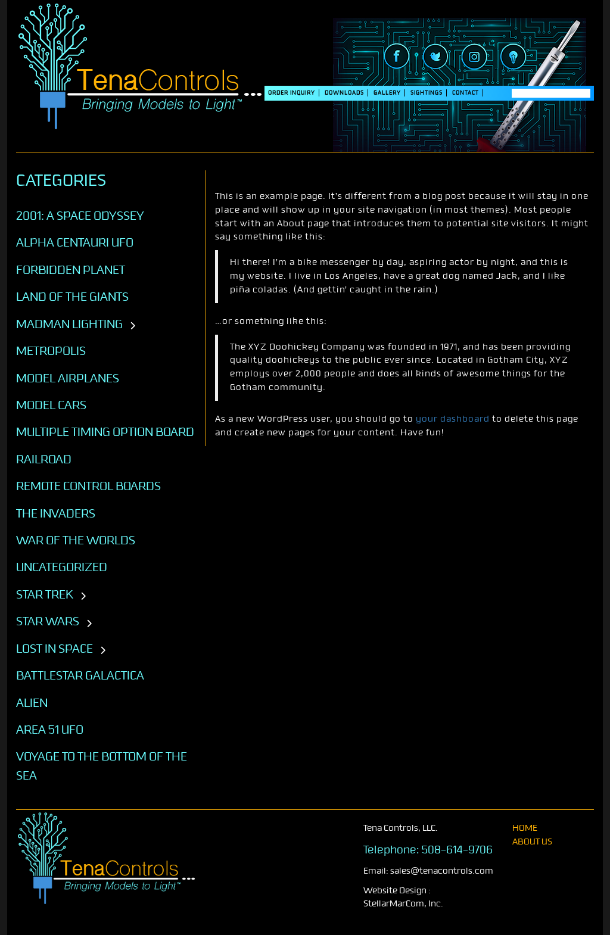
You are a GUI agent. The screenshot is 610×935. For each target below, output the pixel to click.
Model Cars (51, 405)
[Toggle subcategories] (132, 326)
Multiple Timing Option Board (105, 432)
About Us (532, 841)
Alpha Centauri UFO (74, 242)
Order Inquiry (291, 92)
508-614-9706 (457, 850)
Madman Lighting (69, 324)
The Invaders (55, 513)
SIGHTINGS (426, 92)
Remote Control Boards (88, 486)
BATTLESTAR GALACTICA (80, 675)
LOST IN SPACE (54, 648)
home (524, 828)
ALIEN (32, 702)
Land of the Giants (72, 296)
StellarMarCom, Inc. (403, 903)
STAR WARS (47, 621)
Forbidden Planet (70, 270)
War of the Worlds (75, 540)
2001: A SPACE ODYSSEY (80, 215)
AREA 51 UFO (49, 729)
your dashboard (453, 419)
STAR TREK (44, 594)
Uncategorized (61, 567)
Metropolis (51, 351)
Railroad (43, 459)
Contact (465, 92)
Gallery (387, 92)
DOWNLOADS (344, 92)
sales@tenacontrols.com (441, 871)
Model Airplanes (67, 378)
